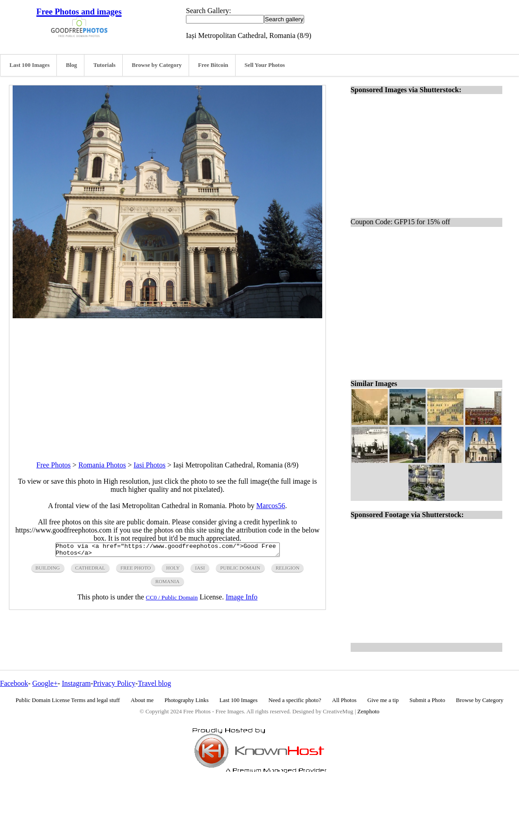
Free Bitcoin (213, 65)
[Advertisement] (167, 381)
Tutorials (104, 65)
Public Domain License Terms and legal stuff (68, 700)
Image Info (242, 599)
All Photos (344, 700)
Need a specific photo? (295, 700)
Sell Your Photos (265, 65)
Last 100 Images (29, 65)
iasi (200, 570)
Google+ (45, 683)
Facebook (14, 683)
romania (167, 584)
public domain (240, 570)
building (48, 570)
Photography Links (186, 700)
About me (142, 700)
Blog (71, 65)
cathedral (90, 570)
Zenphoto (368, 711)
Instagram (76, 683)
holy (173, 570)
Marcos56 (270, 505)
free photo (135, 570)
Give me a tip (383, 700)
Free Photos (54, 465)
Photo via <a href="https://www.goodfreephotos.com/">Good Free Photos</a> (167, 551)
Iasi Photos (150, 465)
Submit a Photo (427, 700)
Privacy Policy (114, 683)
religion (288, 570)
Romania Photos (102, 465)
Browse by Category (157, 65)
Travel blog (154, 683)
